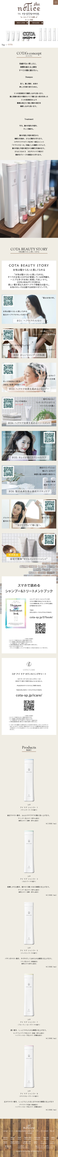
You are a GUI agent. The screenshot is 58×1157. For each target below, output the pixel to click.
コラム (52, 1142)
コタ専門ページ (23, 1146)
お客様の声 (27, 1142)
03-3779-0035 (30, 13)
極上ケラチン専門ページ (44, 1146)
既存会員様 (35, 23)
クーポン (43, 1142)
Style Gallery (14, 1142)
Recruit (45, 1137)
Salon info (27, 1137)
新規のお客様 (21, 23)
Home (5, 1137)
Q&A (35, 1142)
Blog (53, 1137)
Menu (13, 1137)
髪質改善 (8, 1146)
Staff (19, 1137)
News (5, 1142)
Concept (37, 1137)
